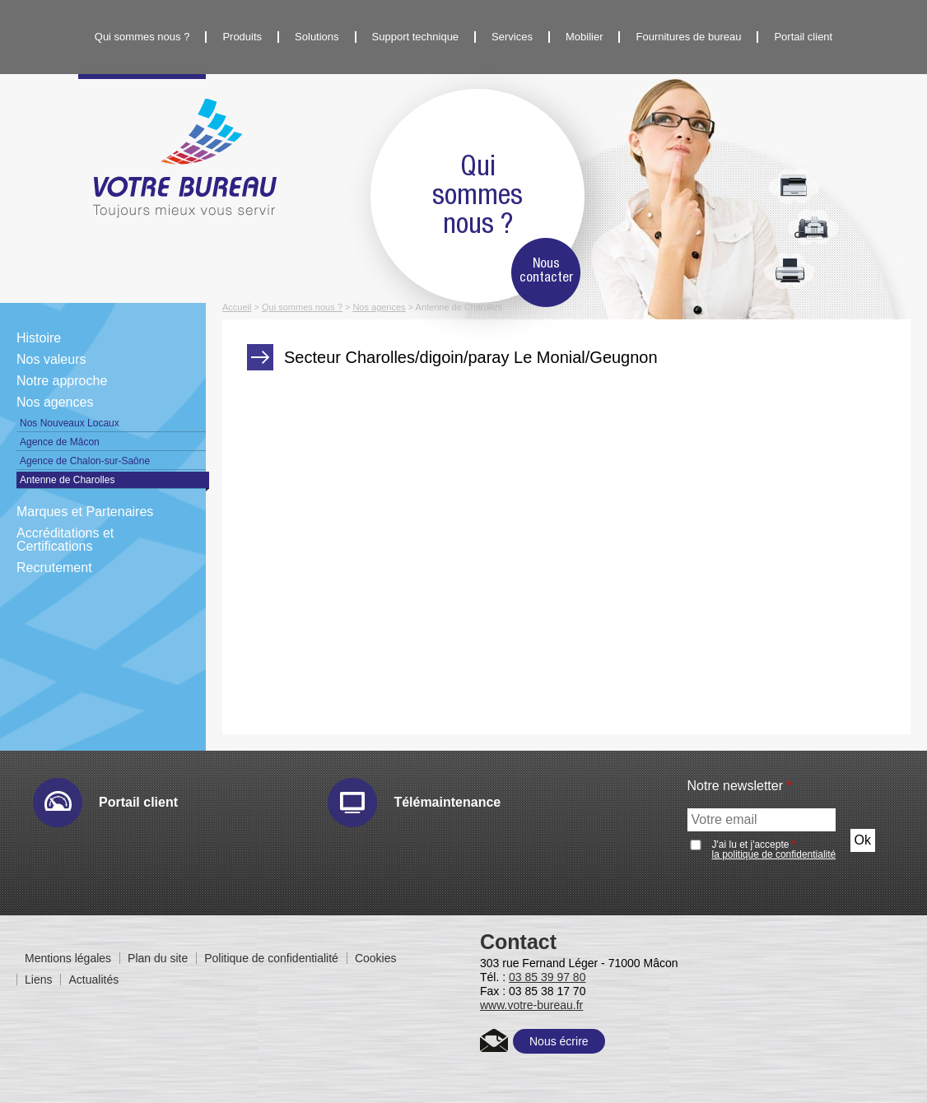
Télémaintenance (447, 802)
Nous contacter (546, 271)
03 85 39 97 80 (547, 977)
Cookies (376, 958)
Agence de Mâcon (60, 442)
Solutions (316, 36)
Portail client (803, 36)
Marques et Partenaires (84, 512)
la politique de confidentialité (774, 854)
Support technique (415, 36)
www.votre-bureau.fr (531, 1005)
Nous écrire (559, 1041)
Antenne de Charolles (67, 480)
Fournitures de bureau (688, 36)
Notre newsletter (739, 786)
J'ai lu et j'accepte (774, 849)
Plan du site (158, 958)
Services (512, 36)
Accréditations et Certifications (65, 539)
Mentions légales (68, 958)
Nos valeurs (51, 359)
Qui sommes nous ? (142, 36)
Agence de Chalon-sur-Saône (85, 461)
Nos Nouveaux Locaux (69, 423)
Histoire (38, 338)
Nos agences (54, 402)
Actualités (93, 979)
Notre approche (61, 381)
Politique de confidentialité (271, 958)
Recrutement (54, 568)
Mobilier (584, 36)
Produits (242, 36)
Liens (38, 979)
